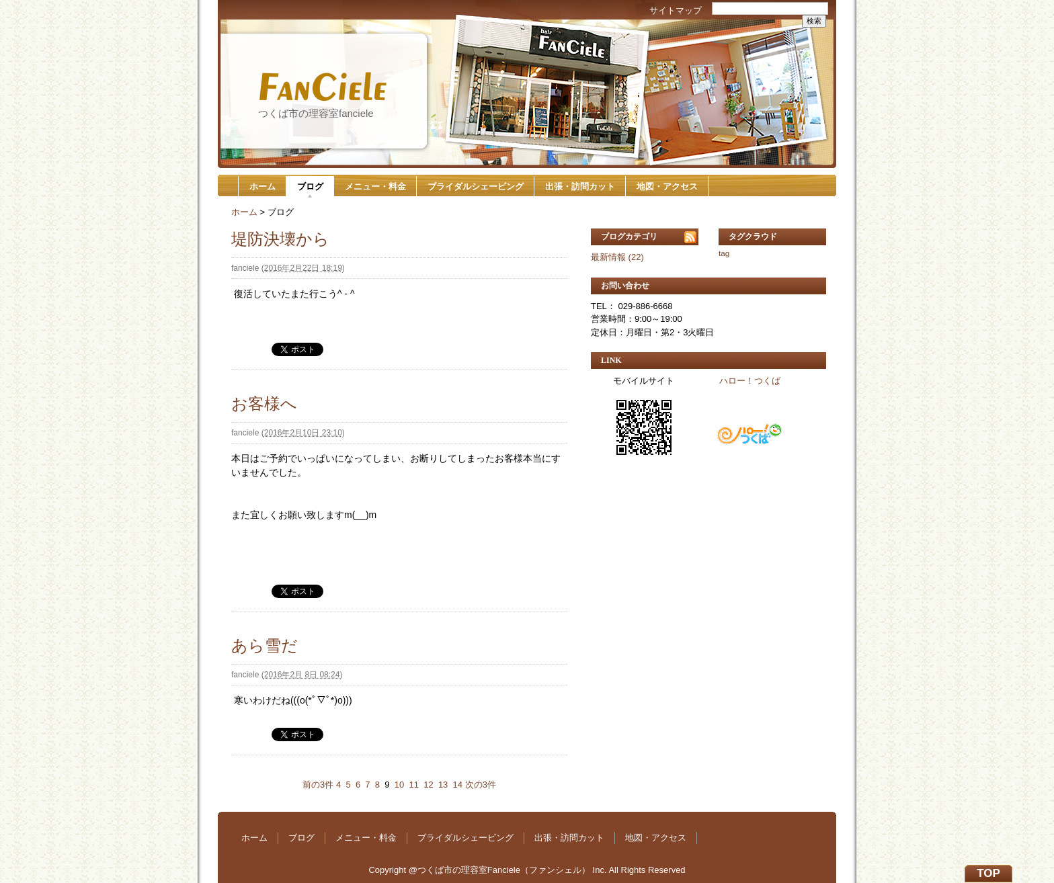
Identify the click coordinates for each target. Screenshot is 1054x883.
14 (457, 785)
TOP (988, 873)
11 (413, 785)
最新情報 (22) (617, 257)
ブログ (310, 186)
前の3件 (317, 785)
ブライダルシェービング (476, 186)
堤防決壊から (280, 239)
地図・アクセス (667, 186)
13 (443, 785)
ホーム (262, 186)
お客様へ (264, 403)
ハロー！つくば (749, 381)
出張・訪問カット (580, 186)
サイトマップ (675, 10)
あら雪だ (264, 645)
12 (428, 785)
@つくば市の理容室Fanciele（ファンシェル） (499, 870)
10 (399, 785)
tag (724, 253)
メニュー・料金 (375, 186)
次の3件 (480, 785)
